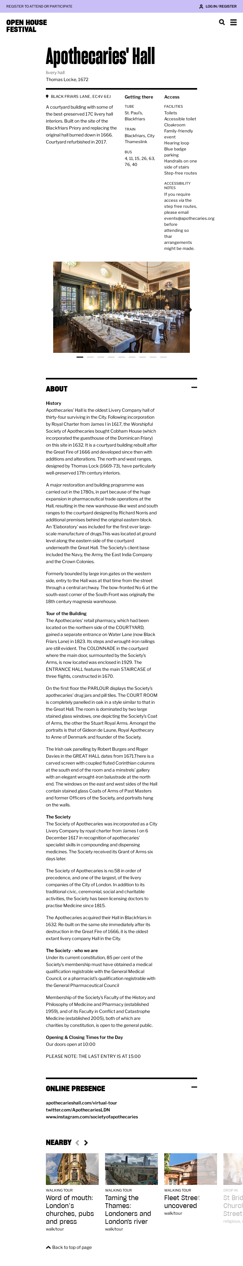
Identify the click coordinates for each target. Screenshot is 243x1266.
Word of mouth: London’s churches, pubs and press (70, 1209)
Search (222, 22)
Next (184, 309)
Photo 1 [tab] (80, 357)
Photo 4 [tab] (111, 357)
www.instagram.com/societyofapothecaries (92, 1116)
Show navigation (233, 22)
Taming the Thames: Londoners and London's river (128, 1209)
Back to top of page (72, 1247)
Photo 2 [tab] (90, 357)
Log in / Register (221, 6)
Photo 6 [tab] (132, 357)
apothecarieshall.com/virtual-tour (81, 1102)
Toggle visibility (194, 387)
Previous (58, 309)
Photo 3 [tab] (100, 357)
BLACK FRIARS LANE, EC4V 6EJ (81, 96)
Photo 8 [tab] (153, 357)
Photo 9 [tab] (163, 357)
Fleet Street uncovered (182, 1201)
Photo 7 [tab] (142, 357)
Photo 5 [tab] (121, 357)
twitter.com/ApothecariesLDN (78, 1109)
